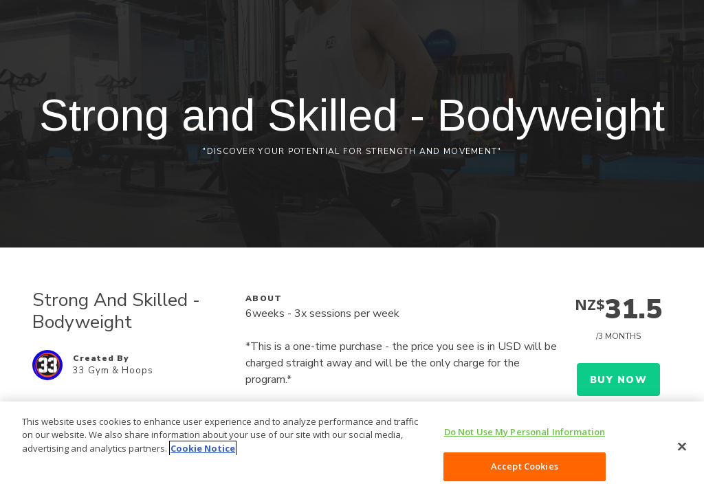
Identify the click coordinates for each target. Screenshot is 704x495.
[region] (352, 448)
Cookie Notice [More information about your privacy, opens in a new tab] (202, 448)
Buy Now (619, 379)
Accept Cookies (524, 466)
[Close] (682, 446)
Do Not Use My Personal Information (524, 432)
